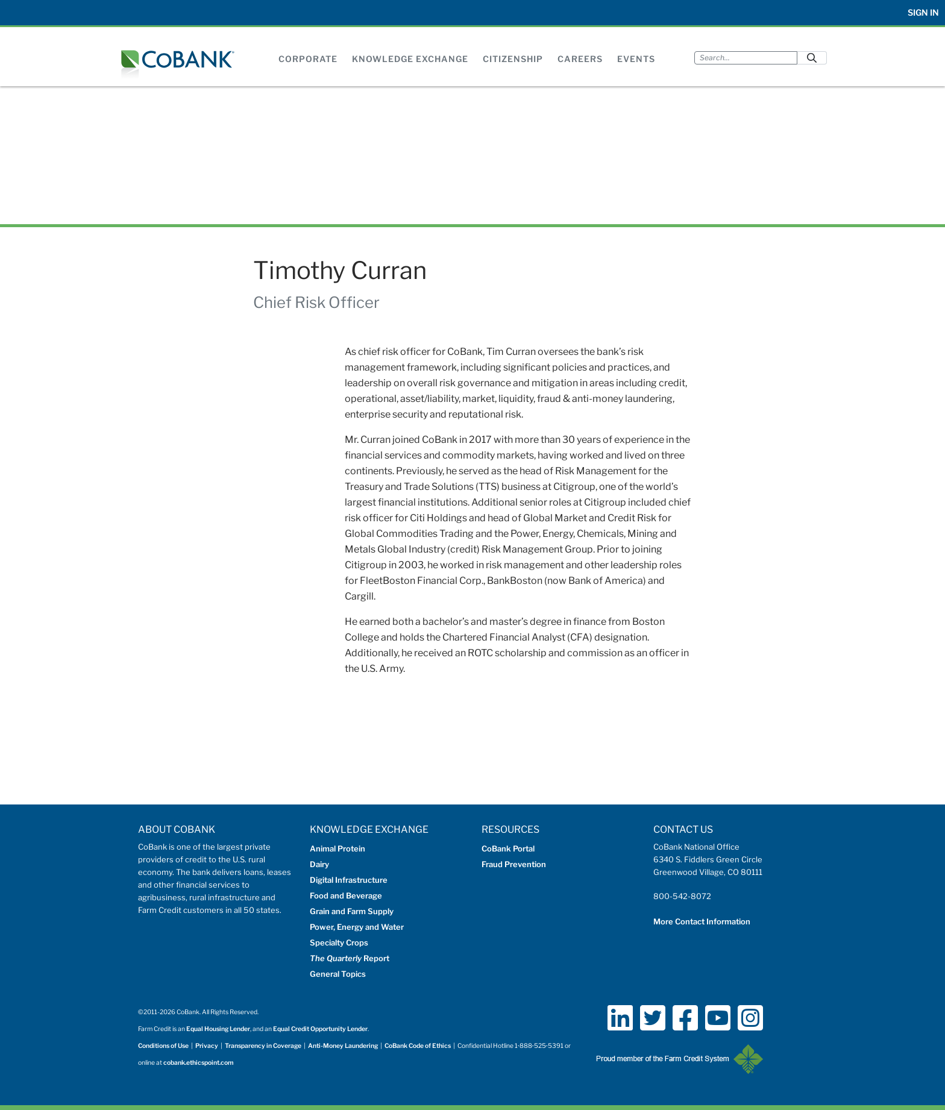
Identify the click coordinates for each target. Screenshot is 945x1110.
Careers (580, 59)
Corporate (308, 59)
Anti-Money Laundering (343, 1046)
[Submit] (812, 57)
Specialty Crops (339, 942)
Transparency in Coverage (263, 1046)
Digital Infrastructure (349, 880)
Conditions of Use (163, 1046)
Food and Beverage (346, 895)
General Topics (338, 974)
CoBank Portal (508, 848)
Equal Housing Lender (218, 1029)
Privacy (206, 1046)
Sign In (923, 12)
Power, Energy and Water (357, 927)
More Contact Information (701, 921)
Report (349, 958)
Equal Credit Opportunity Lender (320, 1029)
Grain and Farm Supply (352, 911)
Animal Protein (337, 848)
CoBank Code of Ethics (418, 1046)
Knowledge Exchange (410, 59)
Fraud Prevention (514, 864)
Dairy (319, 864)
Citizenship (513, 59)
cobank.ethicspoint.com (198, 1063)
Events (636, 59)
